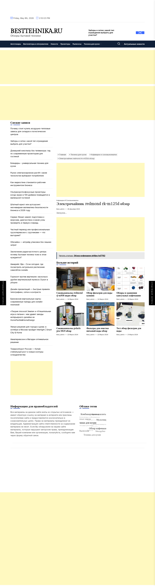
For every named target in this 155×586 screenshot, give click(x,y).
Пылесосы (77, 44)
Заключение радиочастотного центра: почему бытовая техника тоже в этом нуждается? (28, 254)
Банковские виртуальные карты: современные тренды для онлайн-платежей (26, 302)
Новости (54, 44)
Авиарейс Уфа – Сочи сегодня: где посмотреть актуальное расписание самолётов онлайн (27, 267)
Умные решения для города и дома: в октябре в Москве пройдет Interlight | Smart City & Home (31, 330)
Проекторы (65, 44)
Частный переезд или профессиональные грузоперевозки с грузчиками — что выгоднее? (30, 232)
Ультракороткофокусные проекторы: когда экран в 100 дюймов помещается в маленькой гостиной (30, 195)
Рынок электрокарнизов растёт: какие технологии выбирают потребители (28, 174)
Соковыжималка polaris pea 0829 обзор (68, 329)
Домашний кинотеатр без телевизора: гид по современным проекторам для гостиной (30, 153)
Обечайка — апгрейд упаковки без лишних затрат (30, 243)
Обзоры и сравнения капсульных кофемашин (128, 294)
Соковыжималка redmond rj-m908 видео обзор (69, 294)
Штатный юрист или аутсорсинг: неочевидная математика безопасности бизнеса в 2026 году (29, 207)
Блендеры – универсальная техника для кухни (29, 164)
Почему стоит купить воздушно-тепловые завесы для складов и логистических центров (30, 131)
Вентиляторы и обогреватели (35, 44)
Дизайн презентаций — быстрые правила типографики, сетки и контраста (30, 290)
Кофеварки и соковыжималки (67, 200)
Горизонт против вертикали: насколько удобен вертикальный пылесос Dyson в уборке (29, 279)
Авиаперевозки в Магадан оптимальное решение (29, 340)
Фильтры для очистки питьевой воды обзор (97, 329)
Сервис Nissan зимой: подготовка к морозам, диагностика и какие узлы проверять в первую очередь (27, 220)
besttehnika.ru (36, 31)
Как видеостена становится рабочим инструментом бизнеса (28, 183)
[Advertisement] (72, 67)
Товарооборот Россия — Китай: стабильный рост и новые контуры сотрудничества (26, 352)
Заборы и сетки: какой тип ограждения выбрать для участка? (29, 142)
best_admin (60, 209)
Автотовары (15, 44)
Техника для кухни (92, 44)
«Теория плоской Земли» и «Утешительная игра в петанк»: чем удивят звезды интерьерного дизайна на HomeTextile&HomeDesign (30, 315)
